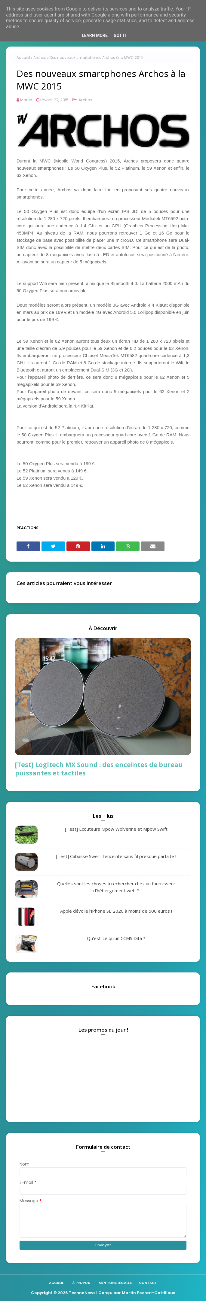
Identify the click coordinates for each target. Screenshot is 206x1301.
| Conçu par (108, 1293)
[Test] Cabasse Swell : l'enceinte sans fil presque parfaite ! (116, 856)
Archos (39, 57)
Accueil (23, 57)
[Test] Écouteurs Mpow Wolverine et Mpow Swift (116, 829)
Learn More (95, 35)
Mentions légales (115, 1282)
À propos (81, 1282)
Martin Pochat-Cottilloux (148, 1293)
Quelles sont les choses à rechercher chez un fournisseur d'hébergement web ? (116, 887)
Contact (148, 1282)
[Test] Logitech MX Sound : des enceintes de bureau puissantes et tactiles (99, 768)
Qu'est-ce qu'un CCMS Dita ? (116, 938)
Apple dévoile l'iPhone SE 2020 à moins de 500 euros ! (116, 911)
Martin (26, 100)
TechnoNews (82, 1293)
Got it (120, 35)
